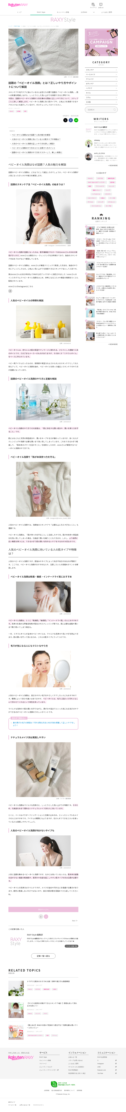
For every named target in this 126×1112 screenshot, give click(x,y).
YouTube (100, 1073)
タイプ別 (108, 206)
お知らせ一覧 (72, 1057)
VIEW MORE (113, 165)
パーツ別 (112, 198)
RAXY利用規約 (73, 1070)
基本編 (112, 182)
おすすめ (38, 989)
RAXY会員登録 (102, 1057)
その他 (88, 102)
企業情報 (46, 1090)
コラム (88, 97)
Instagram (100, 1063)
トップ (19, 12)
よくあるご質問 (106, 12)
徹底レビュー (97, 190)
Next (74, 921)
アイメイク (90, 79)
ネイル (88, 93)
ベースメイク (90, 74)
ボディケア (90, 84)
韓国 (89, 186)
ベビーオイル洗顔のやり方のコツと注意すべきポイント (33, 148)
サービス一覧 (12, 1105)
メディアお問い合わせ (75, 1060)
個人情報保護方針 (56, 1090)
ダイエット (111, 202)
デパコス (90, 202)
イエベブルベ (92, 198)
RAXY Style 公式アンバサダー (35, 1035)
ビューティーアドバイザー (47, 1070)
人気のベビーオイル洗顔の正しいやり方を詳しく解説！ (33, 143)
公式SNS (84, 12)
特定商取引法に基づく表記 (76, 1073)
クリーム (54, 1035)
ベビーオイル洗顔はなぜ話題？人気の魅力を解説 (31, 134)
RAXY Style (41, 12)
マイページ (43, 1063)
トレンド (38, 1013)
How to (11, 111)
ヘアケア (89, 88)
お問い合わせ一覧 (25, 1105)
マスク (45, 1013)
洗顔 (25, 111)
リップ (108, 190)
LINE (99, 1067)
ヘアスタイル (96, 194)
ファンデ (100, 202)
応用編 (18, 111)
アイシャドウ (100, 186)
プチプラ (107, 194)
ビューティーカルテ (45, 1067)
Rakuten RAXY (18, 5)
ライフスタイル (96, 206)
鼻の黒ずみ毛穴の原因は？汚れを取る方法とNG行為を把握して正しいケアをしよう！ (44, 724)
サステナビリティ (38, 1105)
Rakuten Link (101, 1070)
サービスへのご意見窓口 (76, 1067)
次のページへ (43, 909)
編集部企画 (46, 989)
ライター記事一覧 (71, 946)
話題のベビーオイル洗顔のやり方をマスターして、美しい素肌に (37, 152)
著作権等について (69, 1090)
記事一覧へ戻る (43, 956)
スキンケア (17, 108)
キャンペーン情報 (63, 12)
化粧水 (54, 989)
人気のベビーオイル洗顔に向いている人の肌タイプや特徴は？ (36, 139)
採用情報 (79, 1090)
